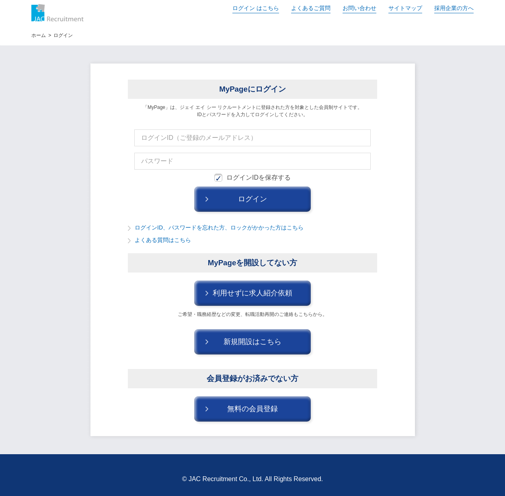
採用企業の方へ (454, 8)
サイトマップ (405, 8)
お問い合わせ (359, 8)
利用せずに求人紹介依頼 (252, 293)
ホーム (38, 35)
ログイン (255, 8)
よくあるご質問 (311, 8)
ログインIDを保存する (252, 178)
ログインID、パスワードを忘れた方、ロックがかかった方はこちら (219, 227)
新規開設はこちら (252, 342)
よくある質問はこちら (163, 240)
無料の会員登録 (252, 409)
